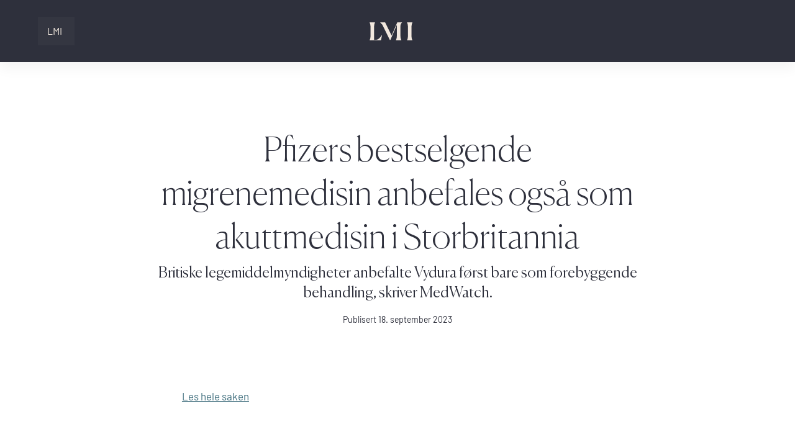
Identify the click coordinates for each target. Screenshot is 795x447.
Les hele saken (215, 396)
